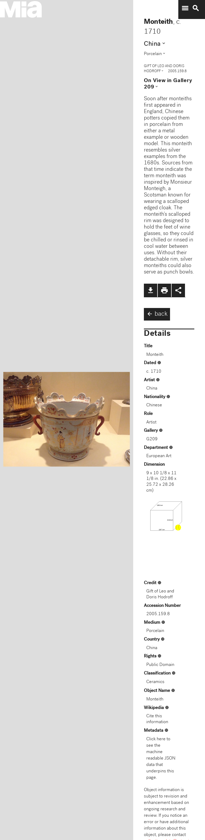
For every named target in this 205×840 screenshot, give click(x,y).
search (196, 8)
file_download (151, 290)
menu (185, 8)
